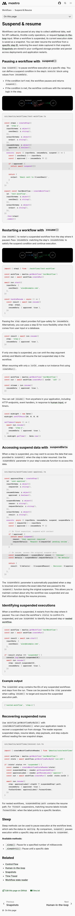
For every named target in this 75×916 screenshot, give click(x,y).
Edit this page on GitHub (14, 890)
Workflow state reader (16, 880)
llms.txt (35, 890)
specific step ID (10, 45)
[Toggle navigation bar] (71, 3)
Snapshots (7, 48)
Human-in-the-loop (15, 868)
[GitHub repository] (59, 3)
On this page (10, 16)
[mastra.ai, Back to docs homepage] (11, 3)
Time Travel (11, 876)
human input (57, 402)
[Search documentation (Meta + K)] (65, 3)
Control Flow (11, 864)
